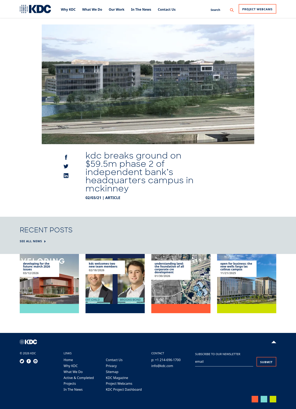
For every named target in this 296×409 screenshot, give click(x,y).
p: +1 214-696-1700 (166, 360)
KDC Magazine (117, 377)
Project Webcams (257, 9)
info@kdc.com (162, 366)
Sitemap (112, 372)
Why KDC (71, 366)
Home (68, 360)
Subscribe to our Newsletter (217, 354)
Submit (266, 362)
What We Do (73, 372)
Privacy (111, 366)
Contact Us (114, 360)
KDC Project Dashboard (124, 389)
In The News (73, 389)
